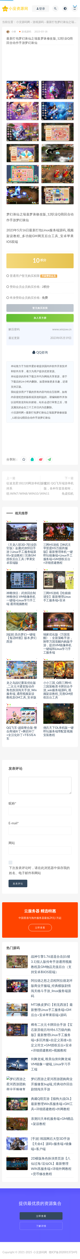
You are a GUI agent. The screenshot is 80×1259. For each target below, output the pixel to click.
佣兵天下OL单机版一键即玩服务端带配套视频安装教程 (58, 731)
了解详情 (41, 1225)
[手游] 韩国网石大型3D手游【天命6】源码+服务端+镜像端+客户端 (51, 1144)
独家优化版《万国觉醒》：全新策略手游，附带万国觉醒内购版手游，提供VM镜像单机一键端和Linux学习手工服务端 (58, 643)
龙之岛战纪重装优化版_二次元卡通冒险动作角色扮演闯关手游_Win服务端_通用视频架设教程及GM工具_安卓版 (21, 690)
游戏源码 (38, 22)
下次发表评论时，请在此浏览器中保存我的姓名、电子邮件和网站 (39, 870)
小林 (11, 31)
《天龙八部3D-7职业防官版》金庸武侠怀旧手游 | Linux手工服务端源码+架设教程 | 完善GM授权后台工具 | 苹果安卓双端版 (21, 553)
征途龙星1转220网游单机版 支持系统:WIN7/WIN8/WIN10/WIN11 (27, 488)
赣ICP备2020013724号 (63, 1252)
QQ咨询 (40, 352)
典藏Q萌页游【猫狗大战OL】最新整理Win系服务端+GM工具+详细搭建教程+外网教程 (52, 1104)
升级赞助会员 (49, 276)
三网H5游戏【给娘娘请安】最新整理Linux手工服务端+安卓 (57, 596)
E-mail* (14, 823)
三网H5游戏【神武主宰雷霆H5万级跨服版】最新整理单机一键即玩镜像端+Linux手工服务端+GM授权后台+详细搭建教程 (58, 553)
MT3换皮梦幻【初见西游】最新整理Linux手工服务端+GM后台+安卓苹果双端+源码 (52, 1010)
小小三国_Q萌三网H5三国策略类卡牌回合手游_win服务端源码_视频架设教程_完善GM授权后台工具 (58, 690)
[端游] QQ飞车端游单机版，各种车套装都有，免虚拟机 (58, 488)
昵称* (12, 803)
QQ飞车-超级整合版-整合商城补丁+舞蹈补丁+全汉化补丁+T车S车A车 (21, 733)
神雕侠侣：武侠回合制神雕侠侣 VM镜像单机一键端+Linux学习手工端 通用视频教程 (21, 598)
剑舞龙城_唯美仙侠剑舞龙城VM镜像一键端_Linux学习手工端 (51, 1064)
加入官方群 (40, 317)
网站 (12, 843)
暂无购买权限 (40, 308)
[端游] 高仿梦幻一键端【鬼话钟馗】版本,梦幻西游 (21, 638)
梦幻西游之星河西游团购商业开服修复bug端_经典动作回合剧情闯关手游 (52, 1084)
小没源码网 (23, 22)
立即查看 (41, 1216)
